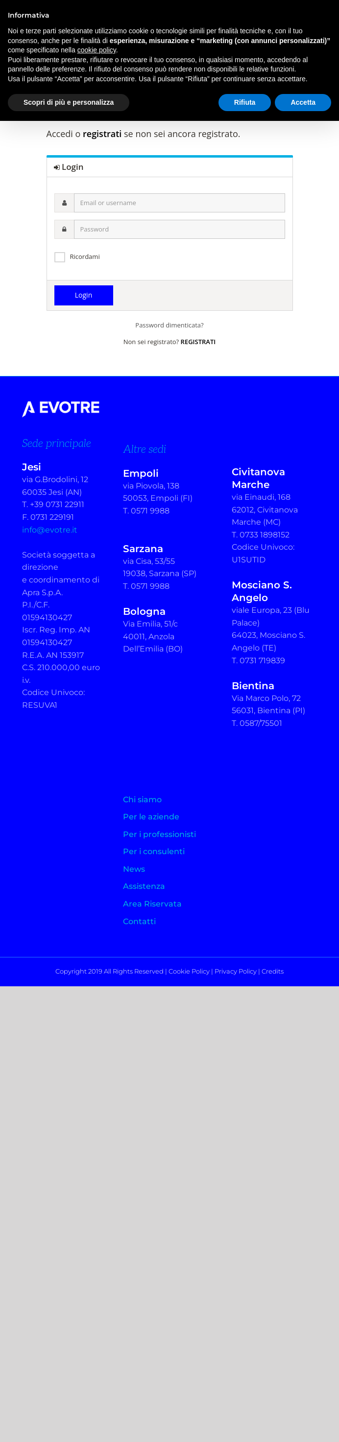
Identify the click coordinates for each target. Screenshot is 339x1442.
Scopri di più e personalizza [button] (69, 102)
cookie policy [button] (96, 50)
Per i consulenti (154, 851)
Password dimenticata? (169, 325)
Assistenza (144, 886)
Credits (273, 971)
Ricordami (85, 256)
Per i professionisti (159, 834)
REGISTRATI (198, 341)
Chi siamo (142, 799)
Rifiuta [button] (245, 102)
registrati (102, 134)
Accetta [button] (303, 102)
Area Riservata (152, 903)
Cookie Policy (189, 971)
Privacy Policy (236, 971)
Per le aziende (151, 816)
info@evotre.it (49, 530)
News (134, 869)
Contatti (139, 921)
